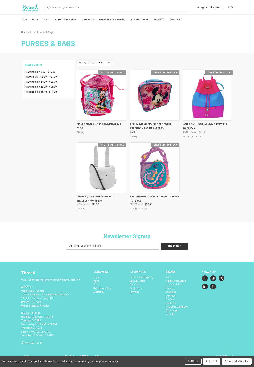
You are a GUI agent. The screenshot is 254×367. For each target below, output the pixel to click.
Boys (35, 19)
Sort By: (83, 62)
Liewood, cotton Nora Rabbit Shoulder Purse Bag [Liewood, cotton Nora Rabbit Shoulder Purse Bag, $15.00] (95, 198)
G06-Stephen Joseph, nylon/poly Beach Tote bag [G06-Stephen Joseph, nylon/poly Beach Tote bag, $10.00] (154, 198)
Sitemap (134, 291)
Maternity (87, 19)
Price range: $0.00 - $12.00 (40, 71)
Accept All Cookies (237, 361)
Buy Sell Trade (139, 19)
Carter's (170, 298)
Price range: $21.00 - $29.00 (41, 81)
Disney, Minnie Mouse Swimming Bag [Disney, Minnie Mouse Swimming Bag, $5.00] (99, 124)
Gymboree (171, 310)
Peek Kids (171, 302)
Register (215, 7)
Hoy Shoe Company (177, 306)
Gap (168, 276)
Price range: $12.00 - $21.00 (41, 76)
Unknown (171, 295)
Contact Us (177, 19)
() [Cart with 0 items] (229, 7)
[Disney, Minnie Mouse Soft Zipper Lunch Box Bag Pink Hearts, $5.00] (155, 95)
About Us (159, 19)
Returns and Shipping (112, 19)
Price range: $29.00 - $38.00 (41, 86)
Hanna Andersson (176, 280)
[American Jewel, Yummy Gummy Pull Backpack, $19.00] (208, 95)
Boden (169, 287)
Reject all (212, 361)
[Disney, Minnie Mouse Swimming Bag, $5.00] (101, 95)
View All (170, 313)
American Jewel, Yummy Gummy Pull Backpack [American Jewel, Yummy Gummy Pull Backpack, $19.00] (206, 126)
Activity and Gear (65, 19)
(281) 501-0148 (33, 342)
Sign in (204, 7)
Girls (46, 19)
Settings (193, 361)
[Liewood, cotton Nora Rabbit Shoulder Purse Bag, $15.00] (101, 167)
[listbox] (100, 62)
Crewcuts (171, 291)
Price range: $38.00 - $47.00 (41, 91)
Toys (24, 19)
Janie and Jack (174, 284)
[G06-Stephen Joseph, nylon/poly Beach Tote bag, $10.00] (155, 167)
